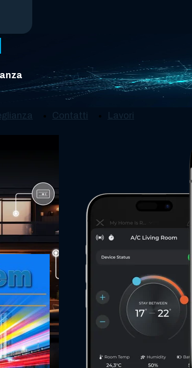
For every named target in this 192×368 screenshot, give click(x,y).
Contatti (70, 115)
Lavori (121, 115)
